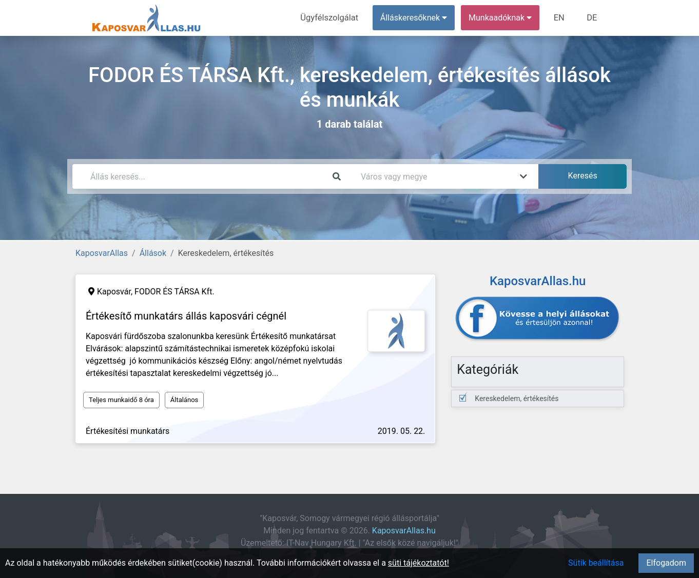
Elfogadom (666, 563)
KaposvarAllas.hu (404, 530)
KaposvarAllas (101, 253)
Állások (153, 253)
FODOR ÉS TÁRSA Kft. (174, 291)
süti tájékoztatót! (418, 563)
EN (560, 18)
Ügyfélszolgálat (332, 18)
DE (592, 18)
